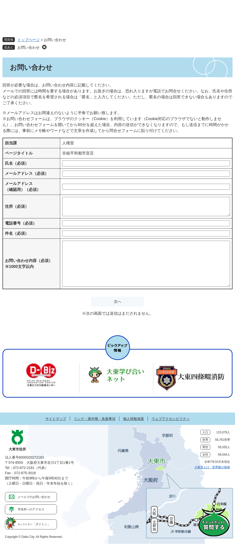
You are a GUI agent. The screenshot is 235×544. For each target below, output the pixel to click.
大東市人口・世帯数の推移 (212, 467)
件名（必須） (17, 233)
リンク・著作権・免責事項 (94, 419)
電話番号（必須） (21, 223)
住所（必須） (17, 206)
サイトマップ (55, 419)
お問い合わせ (28, 47)
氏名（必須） (17, 163)
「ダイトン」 (34, 524)
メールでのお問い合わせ (34, 497)
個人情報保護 (133, 419)
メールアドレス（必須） (27, 173)
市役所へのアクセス (31, 509)
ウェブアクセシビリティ (171, 419)
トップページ (28, 40)
